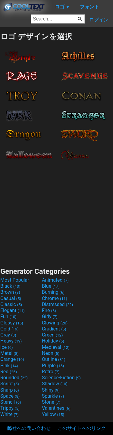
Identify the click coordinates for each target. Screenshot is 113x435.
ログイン (98, 20)
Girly (50, 316)
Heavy (11, 341)
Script (9, 383)
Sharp (9, 390)
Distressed (57, 304)
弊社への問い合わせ (29, 428)
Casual (10, 298)
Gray (8, 335)
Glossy (11, 323)
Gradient (54, 329)
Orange (12, 359)
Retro (50, 371)
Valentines (56, 408)
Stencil (10, 402)
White (9, 414)
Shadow (54, 383)
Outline (53, 359)
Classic (11, 304)
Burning (53, 292)
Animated (55, 280)
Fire (49, 310)
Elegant (12, 310)
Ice (6, 347)
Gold (9, 329)
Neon (50, 353)
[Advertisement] (56, 212)
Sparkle (53, 396)
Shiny (51, 390)
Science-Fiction (61, 377)
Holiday (53, 341)
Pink (9, 365)
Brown (10, 292)
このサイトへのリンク (82, 428)
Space (10, 396)
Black (10, 286)
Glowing (54, 323)
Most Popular (14, 280)
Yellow (53, 414)
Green (52, 335)
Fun (8, 316)
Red (8, 371)
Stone (51, 402)
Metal (9, 353)
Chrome (54, 298)
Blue (51, 286)
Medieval (56, 347)
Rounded (14, 377)
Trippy (10, 408)
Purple (53, 365)
